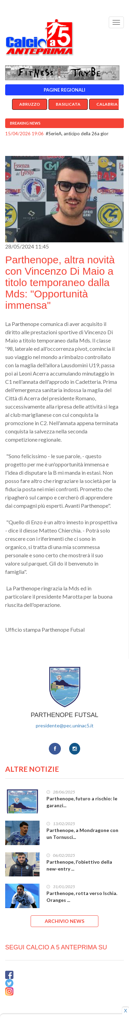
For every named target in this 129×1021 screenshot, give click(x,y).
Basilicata (68, 104)
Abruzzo (29, 104)
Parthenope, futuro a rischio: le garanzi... (81, 802)
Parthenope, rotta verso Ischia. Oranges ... (81, 896)
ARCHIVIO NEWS (64, 921)
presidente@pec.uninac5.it (65, 725)
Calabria (107, 104)
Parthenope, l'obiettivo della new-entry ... (79, 865)
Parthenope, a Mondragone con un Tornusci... (82, 833)
